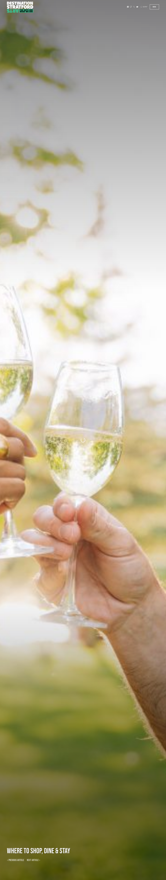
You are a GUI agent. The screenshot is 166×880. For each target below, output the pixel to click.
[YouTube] (134, 7)
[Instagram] (128, 7)
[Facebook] (125, 7)
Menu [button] (154, 7)
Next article (33, 860)
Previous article (16, 860)
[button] (142, 7)
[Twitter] (131, 7)
